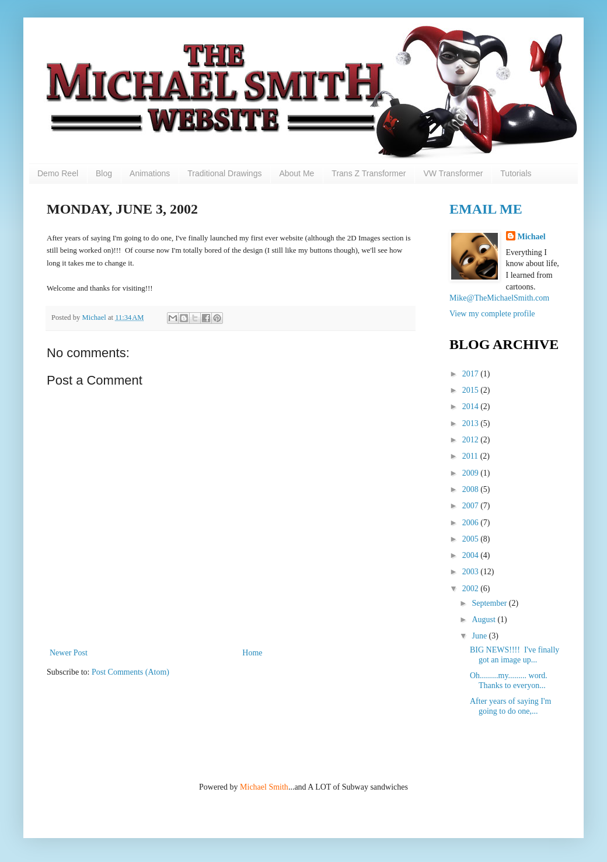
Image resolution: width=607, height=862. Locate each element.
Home (252, 652)
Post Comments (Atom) (130, 672)
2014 (471, 406)
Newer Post (69, 652)
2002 (471, 588)
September (490, 603)
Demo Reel (57, 173)
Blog (104, 173)
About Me (296, 173)
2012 (471, 439)
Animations (150, 173)
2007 (471, 505)
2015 (471, 390)
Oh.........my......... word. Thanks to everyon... (508, 680)
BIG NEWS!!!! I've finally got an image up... (514, 654)
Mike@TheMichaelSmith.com (499, 298)
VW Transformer (453, 173)
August (484, 619)
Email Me (485, 209)
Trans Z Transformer (369, 173)
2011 (471, 456)
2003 (471, 571)
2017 (471, 373)
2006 (471, 522)
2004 (471, 555)
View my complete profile (492, 313)
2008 (471, 489)
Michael (94, 317)
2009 (471, 473)
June (480, 635)
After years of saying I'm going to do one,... (510, 706)
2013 (471, 423)
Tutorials (515, 173)
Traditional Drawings (224, 173)
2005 (471, 539)
